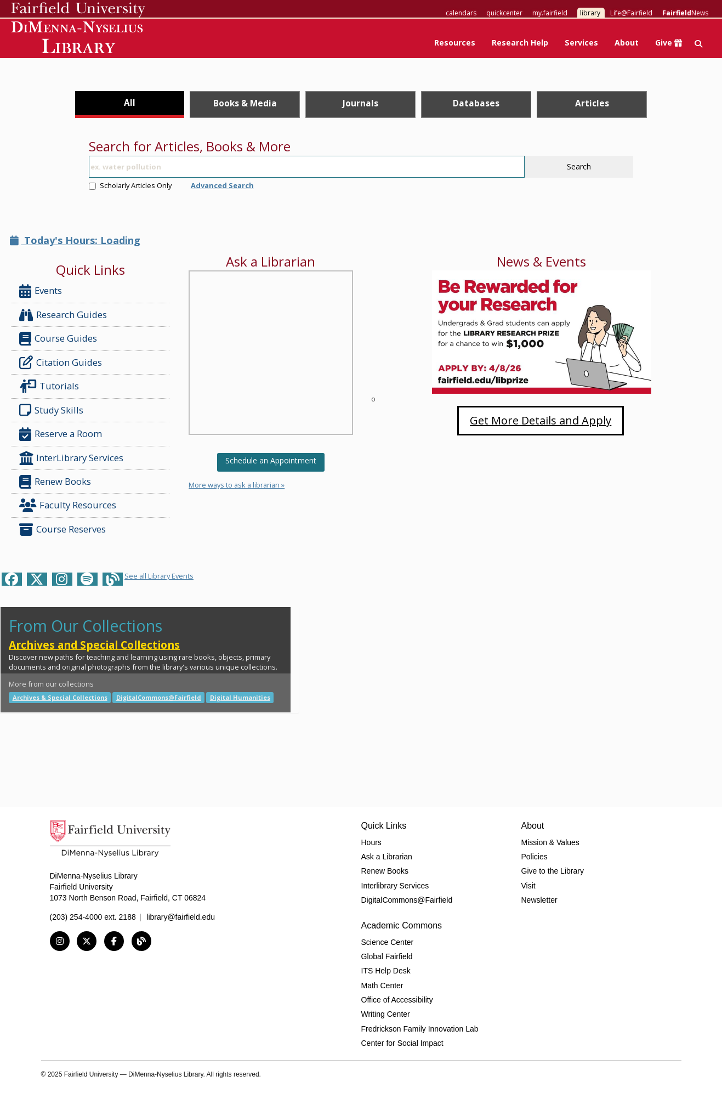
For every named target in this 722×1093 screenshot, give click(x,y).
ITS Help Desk (386, 970)
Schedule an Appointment (270, 460)
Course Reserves (62, 529)
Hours (371, 842)
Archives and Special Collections (94, 644)
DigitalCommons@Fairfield (158, 697)
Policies (534, 856)
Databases (476, 103)
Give (668, 42)
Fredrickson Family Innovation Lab (420, 1028)
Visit (528, 885)
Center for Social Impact (402, 1043)
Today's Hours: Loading (75, 240)
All (129, 103)
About (627, 42)
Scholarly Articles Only (130, 185)
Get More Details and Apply (540, 420)
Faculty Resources (67, 505)
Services (581, 42)
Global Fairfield (387, 956)
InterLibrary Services (72, 458)
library (590, 13)
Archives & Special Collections (60, 697)
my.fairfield (549, 13)
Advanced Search (222, 185)
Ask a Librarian (386, 856)
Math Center (382, 985)
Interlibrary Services (395, 885)
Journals (360, 103)
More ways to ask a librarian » (237, 485)
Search (579, 166)
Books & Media (245, 103)
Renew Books (55, 481)
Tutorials (51, 386)
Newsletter (539, 900)
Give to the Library (552, 871)
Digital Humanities (240, 697)
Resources (454, 42)
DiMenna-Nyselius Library (78, 39)
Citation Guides (60, 362)
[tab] (129, 104)
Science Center (387, 942)
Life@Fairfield (631, 13)
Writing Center (385, 1014)
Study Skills (53, 410)
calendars (461, 13)
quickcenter (504, 13)
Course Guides (58, 338)
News (685, 13)
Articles (592, 103)
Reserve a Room (60, 434)
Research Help (520, 42)
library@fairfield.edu (180, 917)
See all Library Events (159, 576)
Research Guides (63, 315)
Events (40, 291)
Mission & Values (550, 842)
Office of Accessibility (397, 999)
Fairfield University (78, 10)
